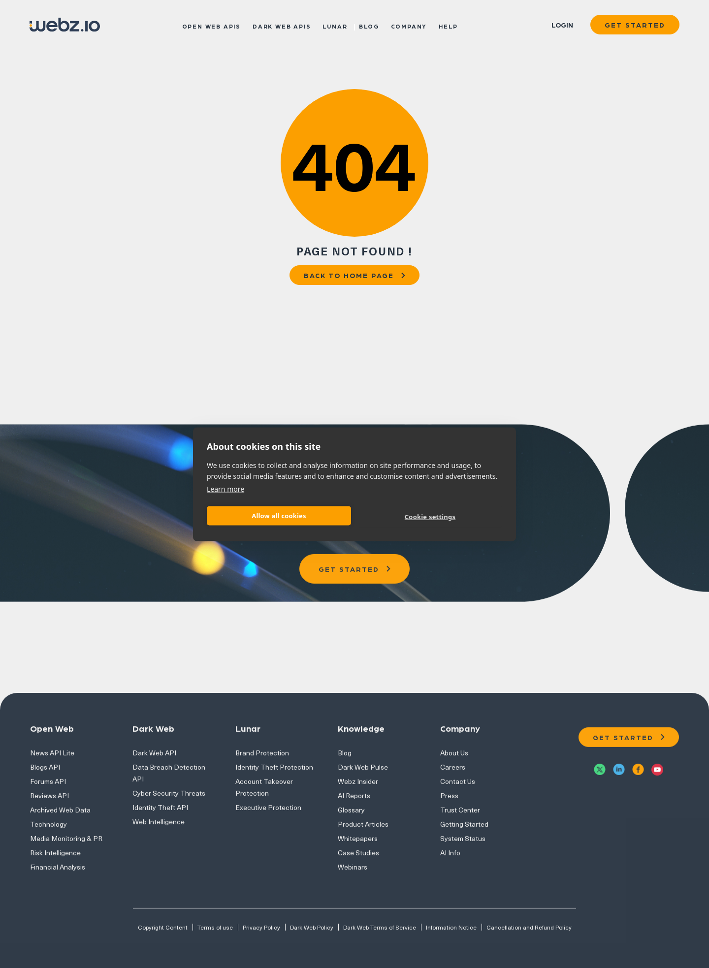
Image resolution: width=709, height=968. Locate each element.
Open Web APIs (211, 26)
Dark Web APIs (282, 26)
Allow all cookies (279, 515)
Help (448, 26)
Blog (369, 26)
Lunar (334, 26)
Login (562, 24)
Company (409, 26)
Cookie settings (430, 516)
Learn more (225, 488)
